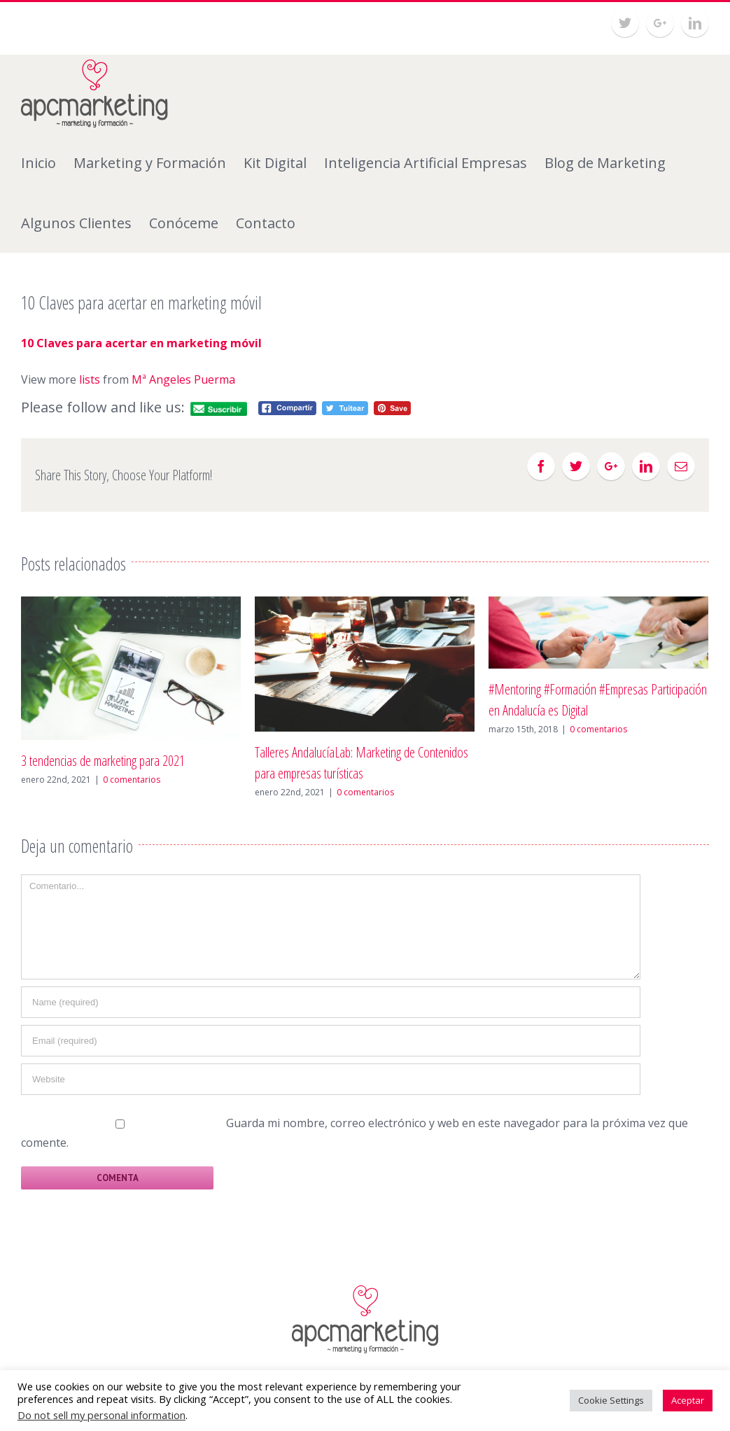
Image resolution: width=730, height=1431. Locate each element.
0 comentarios (131, 780)
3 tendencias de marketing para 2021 (103, 760)
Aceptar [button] (687, 1400)
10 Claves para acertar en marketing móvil (141, 343)
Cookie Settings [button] (611, 1400)
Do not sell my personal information (101, 1415)
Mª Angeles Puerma (183, 379)
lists (89, 379)
